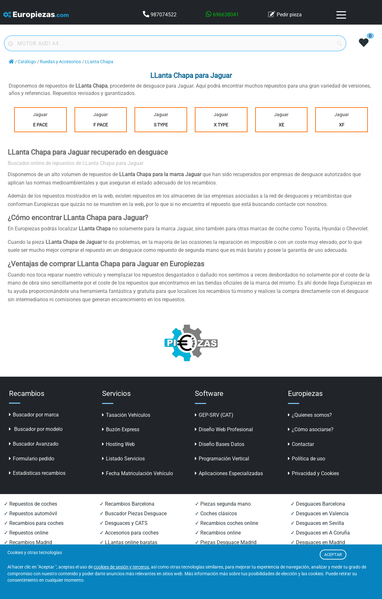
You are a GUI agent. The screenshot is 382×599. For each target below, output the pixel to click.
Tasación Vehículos (126, 415)
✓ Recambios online (218, 533)
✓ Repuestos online (26, 533)
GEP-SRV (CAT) (214, 415)
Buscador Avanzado (33, 444)
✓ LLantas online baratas (128, 542)
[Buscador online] (175, 43)
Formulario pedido (31, 459)
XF (341, 124)
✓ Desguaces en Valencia (320, 513)
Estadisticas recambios (37, 473)
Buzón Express (120, 429)
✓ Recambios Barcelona (127, 504)
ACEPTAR (333, 554)
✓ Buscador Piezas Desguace (133, 513)
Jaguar (40, 121)
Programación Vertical (222, 459)
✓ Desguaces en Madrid (318, 542)
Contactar (301, 444)
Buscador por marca (34, 415)
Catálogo (27, 61)
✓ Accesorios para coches (129, 533)
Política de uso (306, 459)
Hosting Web (118, 444)
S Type (161, 124)
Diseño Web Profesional (224, 429)
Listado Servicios (123, 459)
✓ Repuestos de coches (30, 504)
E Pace (40, 124)
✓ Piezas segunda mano (223, 504)
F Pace (100, 124)
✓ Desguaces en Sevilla (317, 523)
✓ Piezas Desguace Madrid (225, 542)
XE (281, 124)
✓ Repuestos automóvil (30, 513)
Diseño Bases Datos (219, 444)
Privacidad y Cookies (313, 473)
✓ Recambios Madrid (28, 542)
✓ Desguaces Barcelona (318, 504)
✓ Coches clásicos (216, 513)
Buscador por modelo (36, 429)
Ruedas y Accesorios (60, 61)
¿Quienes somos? (310, 415)
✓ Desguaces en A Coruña (320, 533)
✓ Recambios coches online (226, 523)
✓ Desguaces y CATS (124, 523)
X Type (221, 124)
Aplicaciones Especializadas (229, 473)
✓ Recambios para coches (34, 523)
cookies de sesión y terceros (121, 567)
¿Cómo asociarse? (311, 429)
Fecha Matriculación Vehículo (137, 473)
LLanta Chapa (99, 61)
